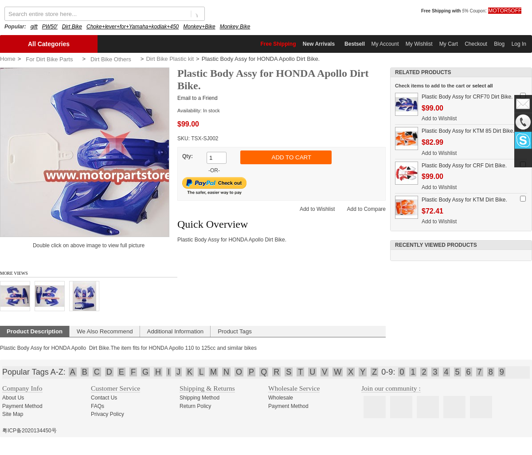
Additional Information (175, 331)
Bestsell (354, 44)
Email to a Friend (197, 98)
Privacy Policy (107, 414)
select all (482, 85)
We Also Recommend (105, 331)
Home (8, 58)
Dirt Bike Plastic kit (170, 58)
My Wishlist (419, 44)
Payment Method (22, 406)
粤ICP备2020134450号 (29, 430)
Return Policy (195, 406)
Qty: (187, 156)
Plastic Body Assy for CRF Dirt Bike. (464, 165)
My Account (385, 44)
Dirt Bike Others (110, 59)
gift (34, 27)
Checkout (476, 44)
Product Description (35, 331)
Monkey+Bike (199, 27)
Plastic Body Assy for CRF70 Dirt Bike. (467, 97)
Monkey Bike (235, 27)
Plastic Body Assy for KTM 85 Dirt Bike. (468, 131)
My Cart (448, 44)
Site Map (12, 414)
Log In (519, 44)
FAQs (97, 406)
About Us (13, 398)
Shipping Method (199, 398)
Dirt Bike (72, 27)
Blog (499, 44)
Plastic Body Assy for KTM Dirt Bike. (464, 200)
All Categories (49, 43)
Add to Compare (366, 209)
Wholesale (280, 398)
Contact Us (104, 398)
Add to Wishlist (317, 209)
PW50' (50, 27)
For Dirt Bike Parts (49, 59)
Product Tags (235, 331)
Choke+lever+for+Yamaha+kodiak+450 (132, 27)
